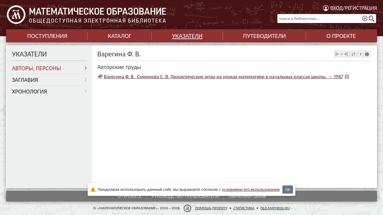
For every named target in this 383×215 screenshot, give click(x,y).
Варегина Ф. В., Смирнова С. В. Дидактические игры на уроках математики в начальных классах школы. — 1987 (223, 76)
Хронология (29, 91)
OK (287, 189)
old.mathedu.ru (275, 208)
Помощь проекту (211, 208)
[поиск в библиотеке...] (326, 18)
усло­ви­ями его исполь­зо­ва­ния (251, 189)
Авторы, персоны (36, 68)
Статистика (243, 208)
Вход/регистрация (353, 8)
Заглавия (25, 79)
